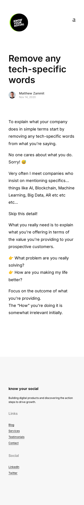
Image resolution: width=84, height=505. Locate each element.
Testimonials (16, 437)
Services (14, 430)
